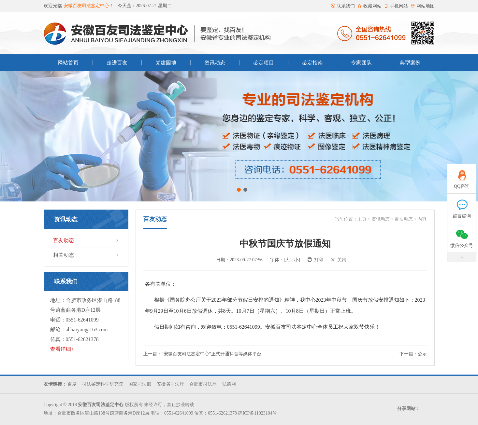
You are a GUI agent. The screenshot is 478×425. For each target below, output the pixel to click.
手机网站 (396, 6)
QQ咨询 (461, 176)
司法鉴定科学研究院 (102, 384)
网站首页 (68, 62)
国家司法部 (139, 384)
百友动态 (86, 240)
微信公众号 (461, 235)
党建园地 (165, 62)
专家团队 (361, 62)
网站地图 (423, 6)
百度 (72, 384)
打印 (315, 259)
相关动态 (86, 255)
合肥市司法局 (203, 384)
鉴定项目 (263, 62)
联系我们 (343, 6)
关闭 (338, 259)
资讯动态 (214, 62)
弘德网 (229, 384)
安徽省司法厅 (170, 384)
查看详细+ (62, 349)
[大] (287, 259)
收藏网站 (369, 6)
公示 (422, 353)
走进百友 (117, 62)
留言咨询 (461, 206)
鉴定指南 (312, 62)
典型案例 (410, 62)
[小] (296, 259)
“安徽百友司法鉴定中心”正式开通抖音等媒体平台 (211, 353)
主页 (362, 219)
